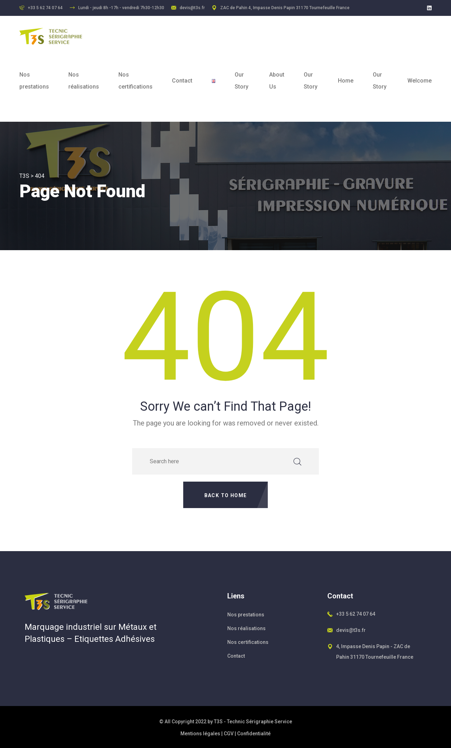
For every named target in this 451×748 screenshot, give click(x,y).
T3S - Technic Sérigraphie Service (253, 721)
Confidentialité (254, 733)
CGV (229, 733)
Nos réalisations (83, 80)
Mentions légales (200, 733)
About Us (276, 80)
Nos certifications (135, 80)
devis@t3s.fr (192, 7)
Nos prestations (34, 80)
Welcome (419, 80)
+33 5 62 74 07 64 (355, 614)
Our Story (241, 80)
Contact (182, 80)
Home (345, 80)
